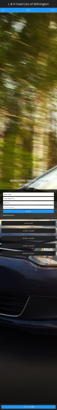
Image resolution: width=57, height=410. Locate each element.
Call (3, 10)
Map (28, 10)
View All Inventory (9, 215)
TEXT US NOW (29, 407)
